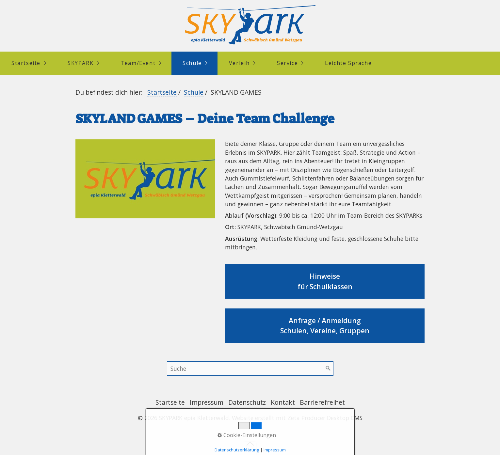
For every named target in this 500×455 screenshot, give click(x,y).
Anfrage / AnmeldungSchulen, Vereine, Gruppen (325, 325)
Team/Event (138, 63)
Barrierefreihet (322, 402)
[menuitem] (28, 63)
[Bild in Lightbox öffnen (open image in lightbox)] (145, 178)
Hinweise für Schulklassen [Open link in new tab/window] (325, 281)
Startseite (25, 63)
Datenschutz (247, 402)
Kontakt (283, 402)
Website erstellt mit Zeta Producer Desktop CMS (297, 418)
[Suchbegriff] (250, 368)
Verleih (239, 63)
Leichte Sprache (348, 63)
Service (287, 63)
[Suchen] (328, 368)
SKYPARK (80, 63)
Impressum (206, 402)
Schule (192, 63)
